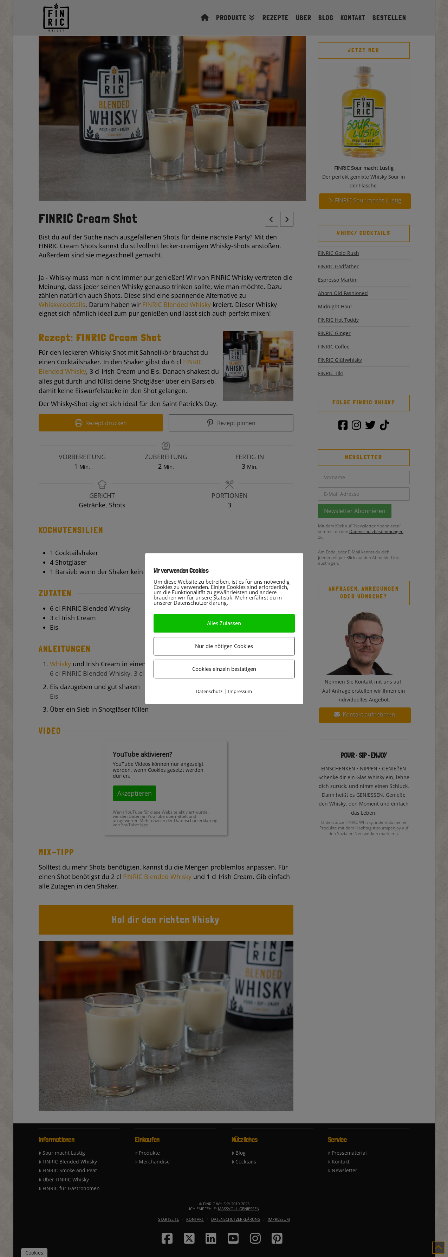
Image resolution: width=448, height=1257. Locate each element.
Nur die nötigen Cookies (224, 645)
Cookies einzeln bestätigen (224, 668)
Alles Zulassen (224, 623)
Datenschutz (209, 691)
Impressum (240, 691)
